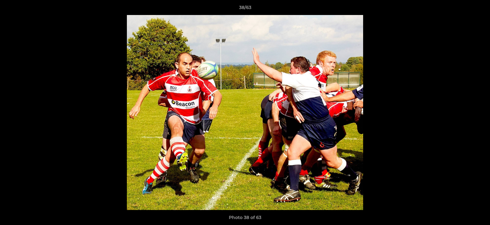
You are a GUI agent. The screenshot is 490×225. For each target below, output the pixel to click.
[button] (478, 9)
